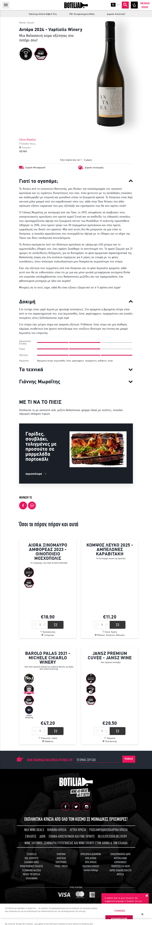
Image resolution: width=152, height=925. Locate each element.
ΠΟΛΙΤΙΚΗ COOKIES (90, 866)
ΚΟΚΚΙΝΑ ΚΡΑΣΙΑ (57, 830)
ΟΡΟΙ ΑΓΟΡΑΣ (90, 858)
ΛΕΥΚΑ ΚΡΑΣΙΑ (78, 830)
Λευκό (30, 22)
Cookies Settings (91, 870)
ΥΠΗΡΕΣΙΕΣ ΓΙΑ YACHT (120, 866)
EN (118, 4)
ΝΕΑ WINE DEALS (34, 830)
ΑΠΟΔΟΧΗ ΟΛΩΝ (119, 918)
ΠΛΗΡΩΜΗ (61, 854)
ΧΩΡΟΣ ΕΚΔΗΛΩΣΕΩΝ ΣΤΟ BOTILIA (120, 872)
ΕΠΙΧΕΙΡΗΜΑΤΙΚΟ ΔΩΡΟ (120, 854)
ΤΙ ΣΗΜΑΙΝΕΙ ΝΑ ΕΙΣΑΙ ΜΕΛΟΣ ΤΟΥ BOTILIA (31, 872)
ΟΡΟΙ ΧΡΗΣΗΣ (91, 862)
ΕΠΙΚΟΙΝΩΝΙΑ (31, 878)
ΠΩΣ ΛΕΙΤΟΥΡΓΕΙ (32, 858)
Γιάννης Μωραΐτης (27, 139)
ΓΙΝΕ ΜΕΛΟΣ (145, 3)
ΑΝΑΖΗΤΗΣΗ (125, 5)
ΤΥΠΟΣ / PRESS (61, 866)
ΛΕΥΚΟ (23, 151)
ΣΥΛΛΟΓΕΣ (30, 836)
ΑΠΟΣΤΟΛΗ (61, 858)
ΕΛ (113, 4)
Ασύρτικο (26, 147)
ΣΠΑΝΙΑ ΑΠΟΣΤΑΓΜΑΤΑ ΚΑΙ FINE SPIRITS (72, 836)
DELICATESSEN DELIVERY (112, 836)
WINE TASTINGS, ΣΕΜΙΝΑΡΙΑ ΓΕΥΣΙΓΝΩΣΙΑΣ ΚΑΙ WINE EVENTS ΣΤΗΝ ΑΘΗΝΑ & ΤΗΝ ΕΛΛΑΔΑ (76, 843)
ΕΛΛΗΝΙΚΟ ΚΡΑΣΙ (31, 862)
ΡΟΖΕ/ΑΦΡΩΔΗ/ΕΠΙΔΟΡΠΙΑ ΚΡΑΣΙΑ (108, 830)
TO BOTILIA (31, 854)
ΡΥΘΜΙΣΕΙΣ (119, 910)
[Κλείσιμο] (142, 914)
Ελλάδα (24, 143)
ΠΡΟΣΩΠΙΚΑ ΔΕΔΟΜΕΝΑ (91, 854)
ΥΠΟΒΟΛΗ (128, 759)
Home (22, 22)
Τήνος (32, 143)
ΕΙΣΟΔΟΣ (145, 7)
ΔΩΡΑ (43, 836)
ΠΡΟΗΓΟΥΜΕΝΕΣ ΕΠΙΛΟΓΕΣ (31, 866)
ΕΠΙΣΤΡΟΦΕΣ (61, 862)
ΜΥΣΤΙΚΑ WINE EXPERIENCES (120, 860)
